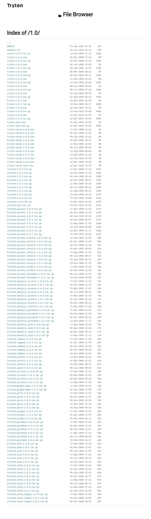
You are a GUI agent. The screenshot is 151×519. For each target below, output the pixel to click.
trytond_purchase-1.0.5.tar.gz (25, 440)
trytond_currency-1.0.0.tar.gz (25, 371)
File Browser (75, 14)
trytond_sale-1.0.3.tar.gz (22, 455)
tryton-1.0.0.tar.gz (19, 53)
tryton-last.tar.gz (18, 126)
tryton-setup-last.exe (20, 166)
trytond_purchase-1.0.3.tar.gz (25, 433)
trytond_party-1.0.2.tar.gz (23, 400)
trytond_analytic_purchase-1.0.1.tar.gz (30, 314)
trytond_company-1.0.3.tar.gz (24, 350)
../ (9, 43)
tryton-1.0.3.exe (17, 72)
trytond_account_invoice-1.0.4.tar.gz (29, 252)
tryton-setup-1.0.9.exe (20, 162)
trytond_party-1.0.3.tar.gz (23, 404)
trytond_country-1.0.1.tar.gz (24, 361)
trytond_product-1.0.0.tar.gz (24, 411)
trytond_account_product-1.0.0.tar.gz (29, 267)
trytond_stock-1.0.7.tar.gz (23, 491)
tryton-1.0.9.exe (17, 115)
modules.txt (13, 50)
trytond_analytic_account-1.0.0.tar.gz (30, 281)
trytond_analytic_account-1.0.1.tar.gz (30, 285)
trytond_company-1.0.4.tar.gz (24, 353)
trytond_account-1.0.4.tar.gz (24, 223)
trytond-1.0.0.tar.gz (19, 169)
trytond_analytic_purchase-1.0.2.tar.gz (30, 317)
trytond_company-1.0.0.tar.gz (24, 339)
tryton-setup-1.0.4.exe (20, 144)
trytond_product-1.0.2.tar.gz (24, 418)
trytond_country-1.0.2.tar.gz (24, 364)
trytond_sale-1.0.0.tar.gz (22, 444)
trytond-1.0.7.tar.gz (19, 194)
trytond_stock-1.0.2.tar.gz (23, 473)
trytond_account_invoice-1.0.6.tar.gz (29, 259)
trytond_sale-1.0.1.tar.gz (22, 447)
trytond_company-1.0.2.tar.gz (24, 346)
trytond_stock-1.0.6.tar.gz (23, 487)
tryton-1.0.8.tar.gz (19, 111)
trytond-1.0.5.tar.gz (19, 187)
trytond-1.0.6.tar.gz (19, 191)
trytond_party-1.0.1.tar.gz (23, 397)
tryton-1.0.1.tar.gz (19, 61)
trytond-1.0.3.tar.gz (19, 180)
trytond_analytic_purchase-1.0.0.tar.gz (30, 310)
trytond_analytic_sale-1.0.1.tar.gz (28, 328)
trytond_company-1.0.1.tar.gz (24, 342)
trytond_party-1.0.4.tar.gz (23, 408)
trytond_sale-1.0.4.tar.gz (22, 458)
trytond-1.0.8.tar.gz (19, 198)
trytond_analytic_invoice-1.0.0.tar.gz (30, 296)
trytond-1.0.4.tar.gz (19, 184)
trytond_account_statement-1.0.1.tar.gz (30, 277)
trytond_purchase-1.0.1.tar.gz (25, 426)
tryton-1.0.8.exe (17, 108)
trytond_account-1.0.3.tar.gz (24, 220)
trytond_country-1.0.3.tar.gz (24, 368)
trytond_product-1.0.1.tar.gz (24, 415)
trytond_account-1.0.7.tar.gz (24, 234)
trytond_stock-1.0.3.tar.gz (23, 476)
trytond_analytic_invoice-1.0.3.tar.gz (30, 306)
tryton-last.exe (16, 122)
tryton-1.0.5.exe (17, 86)
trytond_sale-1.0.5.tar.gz (22, 462)
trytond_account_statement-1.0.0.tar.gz (30, 274)
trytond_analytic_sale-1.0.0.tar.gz (28, 324)
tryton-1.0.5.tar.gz (19, 90)
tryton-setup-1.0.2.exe (20, 137)
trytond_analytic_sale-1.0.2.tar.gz (28, 332)
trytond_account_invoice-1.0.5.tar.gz (29, 256)
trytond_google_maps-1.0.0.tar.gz (27, 386)
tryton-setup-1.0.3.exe (20, 140)
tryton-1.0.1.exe (17, 57)
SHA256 (10, 46)
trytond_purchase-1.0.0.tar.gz (25, 422)
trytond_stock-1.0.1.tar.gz (23, 469)
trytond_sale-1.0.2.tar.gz (22, 451)
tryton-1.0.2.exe (17, 64)
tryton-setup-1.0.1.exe (20, 133)
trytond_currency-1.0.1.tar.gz (25, 375)
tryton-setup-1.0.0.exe (20, 129)
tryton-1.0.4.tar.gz (19, 82)
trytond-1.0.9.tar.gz (19, 202)
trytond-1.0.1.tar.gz (19, 173)
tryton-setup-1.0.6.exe (20, 151)
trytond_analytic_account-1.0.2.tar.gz (30, 288)
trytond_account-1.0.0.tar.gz (24, 209)
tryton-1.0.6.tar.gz (19, 97)
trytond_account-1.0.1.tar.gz (24, 212)
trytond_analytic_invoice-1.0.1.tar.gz (30, 299)
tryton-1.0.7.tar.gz (19, 104)
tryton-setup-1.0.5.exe (20, 147)
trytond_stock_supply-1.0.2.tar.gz (27, 501)
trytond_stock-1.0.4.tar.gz (23, 480)
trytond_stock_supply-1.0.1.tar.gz (27, 498)
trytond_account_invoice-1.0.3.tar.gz (29, 249)
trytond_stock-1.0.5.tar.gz (23, 483)
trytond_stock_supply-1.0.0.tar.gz (27, 494)
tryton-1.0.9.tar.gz (19, 119)
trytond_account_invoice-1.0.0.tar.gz (29, 238)
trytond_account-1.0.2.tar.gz (24, 216)
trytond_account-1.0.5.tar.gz (24, 227)
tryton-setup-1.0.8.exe (20, 158)
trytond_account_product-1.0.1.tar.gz (29, 270)
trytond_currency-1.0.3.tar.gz (25, 382)
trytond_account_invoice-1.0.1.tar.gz (29, 241)
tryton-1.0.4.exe (17, 79)
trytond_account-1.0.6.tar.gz (24, 231)
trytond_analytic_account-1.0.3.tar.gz (30, 292)
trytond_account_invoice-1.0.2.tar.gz (29, 245)
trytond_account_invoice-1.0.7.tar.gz (29, 263)
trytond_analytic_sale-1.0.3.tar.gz (28, 335)
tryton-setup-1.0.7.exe (20, 155)
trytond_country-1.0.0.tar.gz (24, 357)
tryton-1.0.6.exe (17, 93)
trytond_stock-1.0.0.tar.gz (23, 465)
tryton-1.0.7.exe (17, 101)
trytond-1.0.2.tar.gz (19, 176)
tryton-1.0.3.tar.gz (19, 75)
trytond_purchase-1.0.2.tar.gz (25, 429)
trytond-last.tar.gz (19, 205)
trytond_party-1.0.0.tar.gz (23, 393)
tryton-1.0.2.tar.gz (19, 68)
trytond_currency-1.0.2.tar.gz (25, 379)
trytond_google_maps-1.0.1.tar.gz (27, 390)
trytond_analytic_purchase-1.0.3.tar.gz (30, 321)
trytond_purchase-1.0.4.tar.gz (25, 436)
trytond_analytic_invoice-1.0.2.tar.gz (30, 303)
